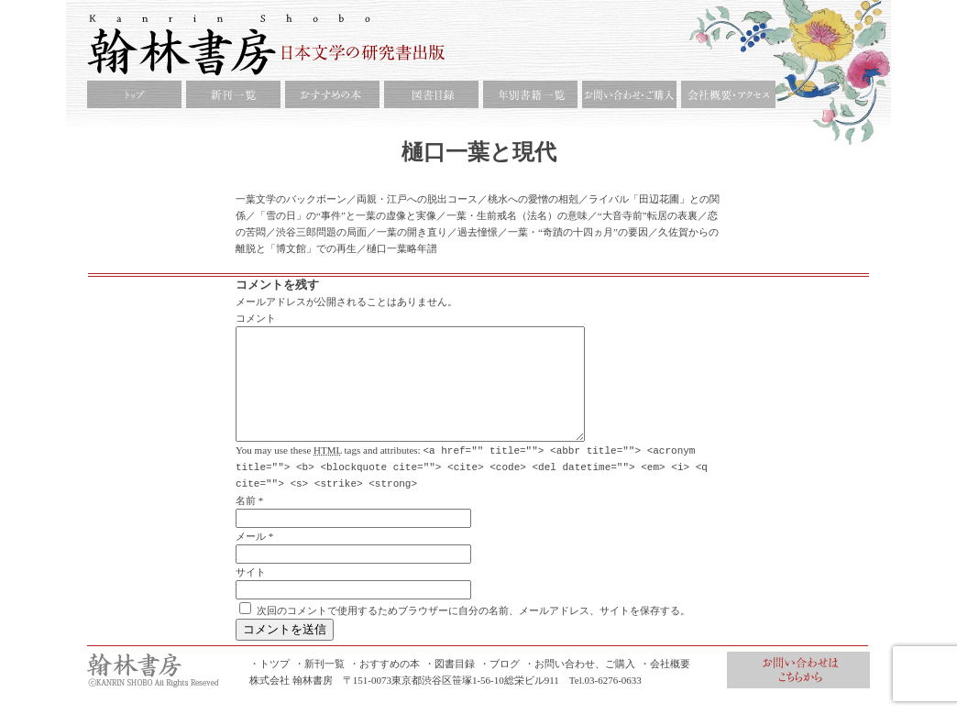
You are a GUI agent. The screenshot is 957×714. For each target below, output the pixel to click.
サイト (251, 593)
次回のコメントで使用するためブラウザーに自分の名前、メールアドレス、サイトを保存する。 (473, 631)
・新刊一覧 (319, 684)
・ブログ (499, 684)
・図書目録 (449, 684)
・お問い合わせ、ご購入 (579, 684)
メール (251, 557)
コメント (256, 318)
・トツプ (269, 684)
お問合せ (798, 691)
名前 (246, 521)
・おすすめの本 (384, 684)
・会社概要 (665, 684)
